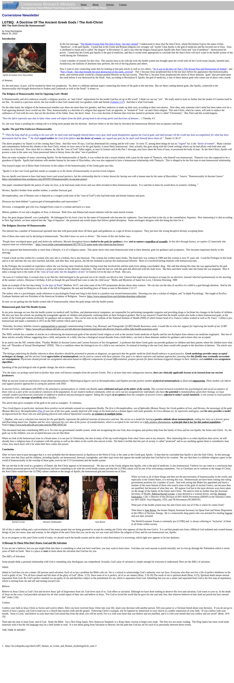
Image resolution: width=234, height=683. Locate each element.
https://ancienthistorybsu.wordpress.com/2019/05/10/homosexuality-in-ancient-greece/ (44, 179)
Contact (123, 4)
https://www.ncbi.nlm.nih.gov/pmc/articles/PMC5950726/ (38, 424)
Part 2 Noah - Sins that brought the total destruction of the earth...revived (97, 71)
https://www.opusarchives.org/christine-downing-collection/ (116, 296)
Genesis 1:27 (117, 102)
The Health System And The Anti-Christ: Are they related (109, 44)
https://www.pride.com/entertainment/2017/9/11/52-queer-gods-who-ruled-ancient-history (80, 244)
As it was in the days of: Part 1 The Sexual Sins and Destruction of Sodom (189, 69)
